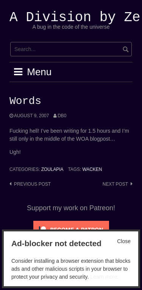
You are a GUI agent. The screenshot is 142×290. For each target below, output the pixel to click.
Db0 (62, 115)
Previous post (32, 184)
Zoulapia (52, 169)
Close (124, 241)
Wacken (92, 169)
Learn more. (104, 277)
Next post (115, 184)
